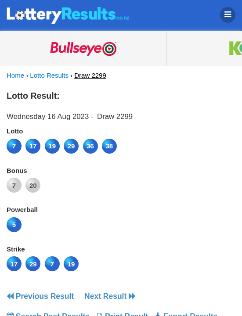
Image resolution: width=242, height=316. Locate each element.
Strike (16, 249)
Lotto (15, 131)
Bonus (17, 170)
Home (15, 75)
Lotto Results (49, 75)
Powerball (22, 209)
